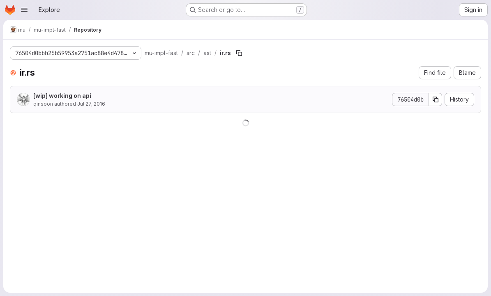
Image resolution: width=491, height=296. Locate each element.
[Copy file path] (239, 53)
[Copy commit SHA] (435, 99)
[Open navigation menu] (24, 9)
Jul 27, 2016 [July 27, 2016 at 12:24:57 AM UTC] (91, 104)
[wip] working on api (62, 95)
